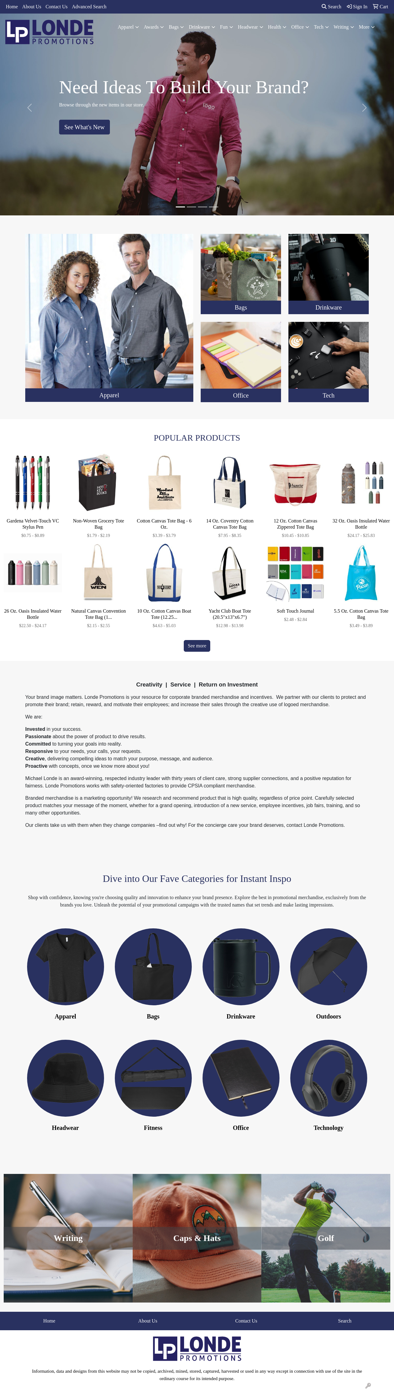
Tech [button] (319, 27)
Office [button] (297, 27)
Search (331, 6)
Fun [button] (224, 27)
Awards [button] (151, 27)
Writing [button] (341, 27)
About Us (31, 6)
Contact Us (57, 6)
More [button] (364, 27)
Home (12, 6)
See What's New (84, 127)
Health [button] (274, 27)
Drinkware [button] (199, 27)
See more (197, 645)
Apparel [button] (126, 27)
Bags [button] (174, 27)
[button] (29, 107)
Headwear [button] (248, 27)
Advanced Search (89, 6)
